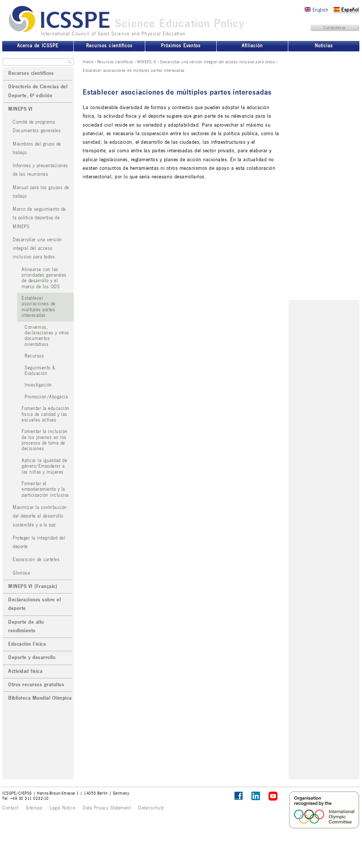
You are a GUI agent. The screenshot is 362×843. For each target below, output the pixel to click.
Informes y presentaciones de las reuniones (40, 170)
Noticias (324, 45)
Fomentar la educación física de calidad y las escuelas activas (46, 414)
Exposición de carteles (36, 559)
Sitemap (34, 808)
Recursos (34, 356)
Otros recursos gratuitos (36, 684)
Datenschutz (151, 808)
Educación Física (27, 644)
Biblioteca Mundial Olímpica (40, 698)
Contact (10, 808)
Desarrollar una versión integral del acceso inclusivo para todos (217, 62)
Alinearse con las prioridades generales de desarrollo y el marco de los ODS (44, 278)
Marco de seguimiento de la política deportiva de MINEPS (39, 218)
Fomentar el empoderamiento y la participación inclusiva (45, 489)
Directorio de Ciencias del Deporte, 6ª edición (37, 91)
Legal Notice (62, 808)
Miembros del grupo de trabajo (37, 148)
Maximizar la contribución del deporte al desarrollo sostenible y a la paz (40, 516)
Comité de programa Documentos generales (37, 126)
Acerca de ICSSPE (37, 45)
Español (346, 10)
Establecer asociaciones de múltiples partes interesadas (38, 307)
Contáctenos (334, 27)
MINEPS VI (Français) (32, 586)
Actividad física (25, 671)
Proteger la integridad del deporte (39, 542)
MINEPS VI (146, 62)
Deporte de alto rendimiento (26, 626)
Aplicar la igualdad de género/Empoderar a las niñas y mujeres (44, 466)
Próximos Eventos (181, 45)
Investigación (38, 385)
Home (88, 62)
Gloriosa (21, 573)
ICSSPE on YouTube (273, 796)
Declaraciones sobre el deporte (34, 604)
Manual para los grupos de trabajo (41, 192)
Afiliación (252, 45)
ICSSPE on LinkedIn (256, 796)
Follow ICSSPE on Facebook (238, 796)
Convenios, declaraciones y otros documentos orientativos (47, 336)
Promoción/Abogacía (46, 397)
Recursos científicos (115, 62)
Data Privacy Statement (107, 808)
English (316, 10)
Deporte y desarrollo (31, 657)
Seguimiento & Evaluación (40, 370)
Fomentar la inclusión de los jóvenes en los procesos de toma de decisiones (45, 440)
